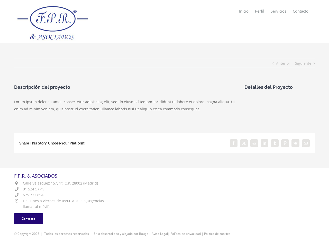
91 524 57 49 (33, 189)
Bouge (143, 233)
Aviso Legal (160, 233)
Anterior (283, 63)
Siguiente (303, 63)
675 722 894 (33, 194)
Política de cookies (217, 233)
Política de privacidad (185, 233)
